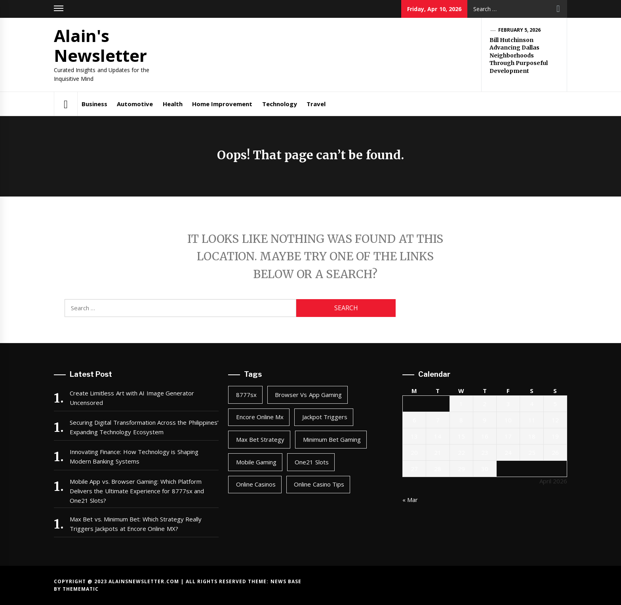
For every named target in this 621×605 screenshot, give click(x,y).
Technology (279, 104)
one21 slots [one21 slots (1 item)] (311, 462)
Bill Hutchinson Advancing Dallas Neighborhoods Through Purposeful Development (519, 55)
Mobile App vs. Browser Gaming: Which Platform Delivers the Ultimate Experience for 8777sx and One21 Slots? (137, 490)
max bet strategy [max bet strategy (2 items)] (260, 439)
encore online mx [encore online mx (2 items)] (260, 417)
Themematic (81, 589)
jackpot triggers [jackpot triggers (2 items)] (324, 417)
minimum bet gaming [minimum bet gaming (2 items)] (332, 439)
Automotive (135, 104)
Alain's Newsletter (100, 45)
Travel (316, 104)
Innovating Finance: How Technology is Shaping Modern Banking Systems (134, 456)
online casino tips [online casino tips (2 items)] (319, 484)
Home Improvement (222, 104)
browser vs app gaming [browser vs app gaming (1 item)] (308, 395)
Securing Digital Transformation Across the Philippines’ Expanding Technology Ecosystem (144, 427)
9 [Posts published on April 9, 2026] (484, 420)
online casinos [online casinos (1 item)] (256, 484)
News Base (285, 581)
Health (173, 104)
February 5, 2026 (519, 30)
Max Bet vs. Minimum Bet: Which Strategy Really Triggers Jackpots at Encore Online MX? (136, 523)
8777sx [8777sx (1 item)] (246, 395)
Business (94, 104)
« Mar (410, 500)
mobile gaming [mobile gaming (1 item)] (256, 462)
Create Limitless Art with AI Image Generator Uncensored (132, 398)
